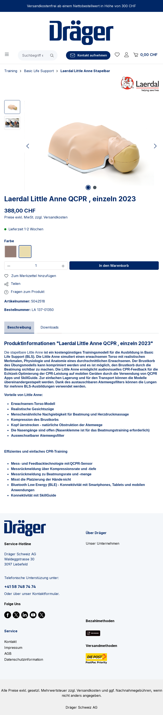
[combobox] (32, 55)
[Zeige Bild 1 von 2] (88, 187)
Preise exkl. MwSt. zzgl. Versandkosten (35, 217)
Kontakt (10, 641)
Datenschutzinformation (23, 659)
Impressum (13, 647)
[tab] (19, 327)
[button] (12, 283)
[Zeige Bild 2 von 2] (95, 187)
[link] (7, 614)
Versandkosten (89, 690)
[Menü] (6, 54)
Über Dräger (96, 533)
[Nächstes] (155, 146)
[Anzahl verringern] (8, 265)
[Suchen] (52, 55)
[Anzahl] (36, 265)
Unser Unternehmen (102, 543)
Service (10, 631)
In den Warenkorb (114, 265)
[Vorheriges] (27, 146)
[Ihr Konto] (126, 55)
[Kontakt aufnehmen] (88, 55)
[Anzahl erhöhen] (63, 265)
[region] (81, 145)
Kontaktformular (45, 594)
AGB (7, 653)
